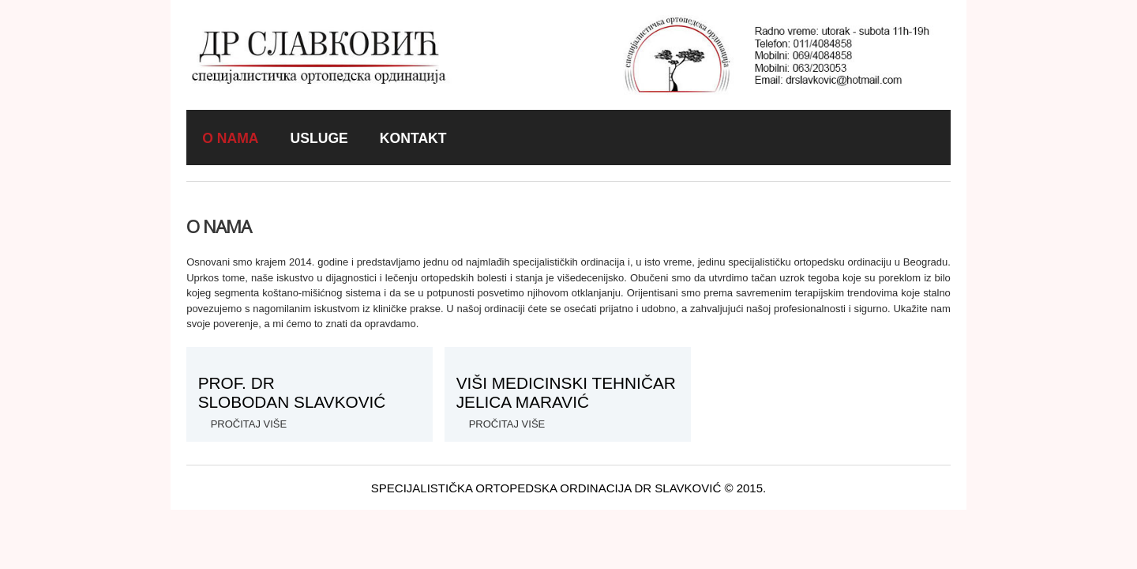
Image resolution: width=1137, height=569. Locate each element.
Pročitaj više (249, 424)
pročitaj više (507, 424)
